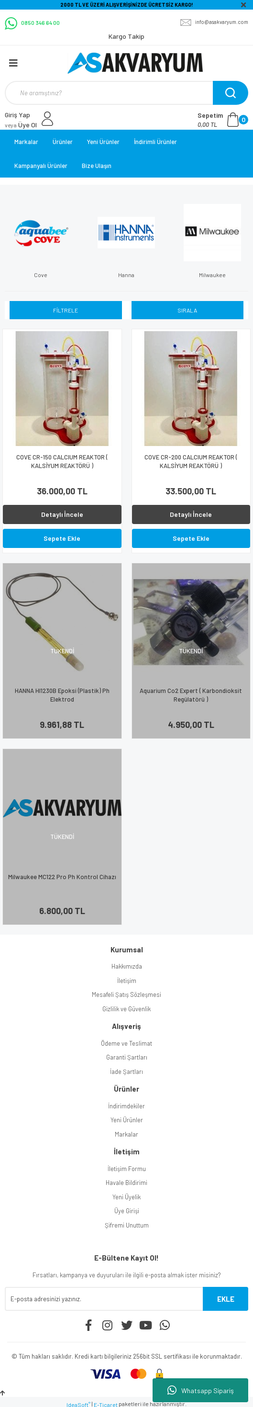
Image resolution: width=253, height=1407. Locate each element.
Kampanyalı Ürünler (40, 165)
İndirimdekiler (126, 1106)
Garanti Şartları (126, 1057)
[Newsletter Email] (104, 1299)
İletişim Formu (127, 1168)
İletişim (126, 980)
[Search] (125, 93)
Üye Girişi (126, 1211)
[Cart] (223, 119)
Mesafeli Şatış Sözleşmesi (126, 994)
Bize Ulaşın (96, 165)
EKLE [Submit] (225, 1299)
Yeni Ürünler (103, 141)
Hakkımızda (126, 966)
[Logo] (135, 63)
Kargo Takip (126, 36)
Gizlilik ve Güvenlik (126, 1009)
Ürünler (63, 141)
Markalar (26, 141)
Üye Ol (21, 125)
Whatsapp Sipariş (200, 1390)
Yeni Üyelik (126, 1197)
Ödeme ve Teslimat (126, 1043)
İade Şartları (126, 1071)
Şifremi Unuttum (127, 1225)
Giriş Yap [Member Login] (17, 115)
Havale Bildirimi (126, 1182)
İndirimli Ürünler (155, 141)
